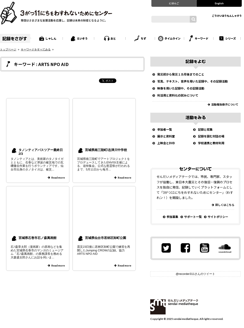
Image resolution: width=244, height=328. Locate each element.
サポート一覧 (193, 217)
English (219, 3)
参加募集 (172, 217)
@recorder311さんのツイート (195, 274)
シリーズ (230, 38)
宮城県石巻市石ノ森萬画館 (37, 238)
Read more (58, 177)
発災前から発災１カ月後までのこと (180, 74)
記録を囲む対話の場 (211, 136)
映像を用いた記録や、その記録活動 (180, 88)
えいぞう (82, 38)
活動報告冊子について (224, 104)
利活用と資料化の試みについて (177, 95)
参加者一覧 (164, 129)
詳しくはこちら (224, 205)
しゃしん (50, 38)
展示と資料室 (166, 136)
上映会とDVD (166, 143)
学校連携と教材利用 (211, 143)
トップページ (8, 49)
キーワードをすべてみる (36, 49)
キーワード (201, 38)
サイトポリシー (218, 217)
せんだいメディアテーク (174, 306)
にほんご (174, 3)
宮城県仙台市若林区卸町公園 (105, 238)
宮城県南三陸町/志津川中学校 (106, 150)
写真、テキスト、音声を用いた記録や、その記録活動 (192, 81)
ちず (143, 38)
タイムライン (172, 38)
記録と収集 (205, 129)
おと (113, 38)
